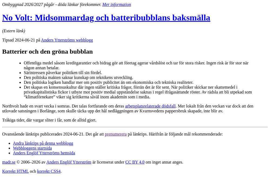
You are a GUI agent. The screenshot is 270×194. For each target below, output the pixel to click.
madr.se (8, 162)
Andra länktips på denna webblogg (43, 143)
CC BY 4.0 (134, 162)
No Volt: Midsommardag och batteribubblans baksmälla (106, 17)
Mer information (116, 4)
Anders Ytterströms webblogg (67, 40)
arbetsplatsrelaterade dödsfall (150, 106)
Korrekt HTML (15, 171)
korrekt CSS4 (49, 171)
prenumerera (116, 134)
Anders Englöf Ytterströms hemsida (44, 153)
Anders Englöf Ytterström (68, 162)
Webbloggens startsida (32, 148)
